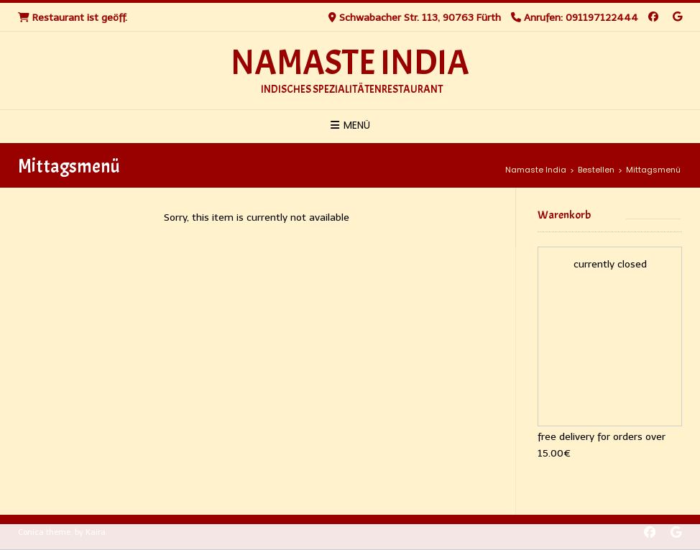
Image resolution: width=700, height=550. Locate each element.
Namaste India (350, 63)
